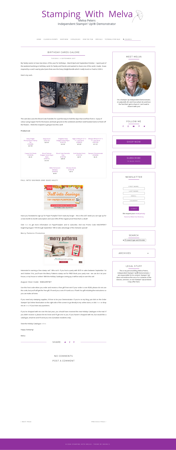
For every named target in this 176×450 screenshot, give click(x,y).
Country (134, 200)
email (28, 305)
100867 (79, 142)
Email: (134, 196)
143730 (63, 157)
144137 (63, 142)
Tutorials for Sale (112, 39)
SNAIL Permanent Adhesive (54, 169)
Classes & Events (51, 39)
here (26, 225)
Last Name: (134, 191)
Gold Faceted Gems (79, 153)
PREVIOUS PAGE (98, 422)
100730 (95, 142)
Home (39, 39)
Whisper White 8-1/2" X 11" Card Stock (95, 139)
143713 (46, 140)
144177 (46, 158)
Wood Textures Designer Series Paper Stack (46, 155)
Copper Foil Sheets (30, 153)
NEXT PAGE (26, 422)
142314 (71, 170)
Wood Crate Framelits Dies (63, 154)
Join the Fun (88, 39)
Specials (98, 39)
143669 (30, 144)
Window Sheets (71, 168)
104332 (55, 171)
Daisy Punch (46, 139)
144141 (79, 155)
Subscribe (134, 158)
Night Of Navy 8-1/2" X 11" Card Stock (79, 139)
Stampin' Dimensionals (95, 153)
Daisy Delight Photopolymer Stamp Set (30, 140)
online (43, 324)
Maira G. (106, 444)
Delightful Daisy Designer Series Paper (63, 139)
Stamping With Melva (82, 444)
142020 (30, 155)
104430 (95, 155)
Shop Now (64, 39)
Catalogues (75, 39)
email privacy (140, 213)
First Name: (134, 186)
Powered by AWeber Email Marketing (133, 217)
